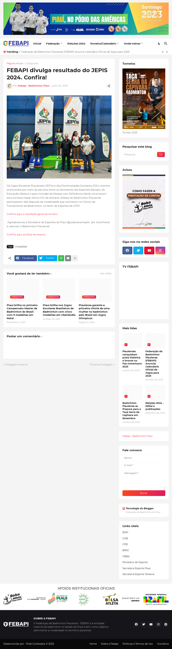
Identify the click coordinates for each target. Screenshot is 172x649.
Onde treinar (132, 43)
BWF (125, 532)
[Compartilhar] (109, 86)
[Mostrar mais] (75, 258)
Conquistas (31, 63)
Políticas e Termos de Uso (138, 643)
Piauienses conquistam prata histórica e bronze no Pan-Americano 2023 (132, 359)
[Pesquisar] (166, 43)
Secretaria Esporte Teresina (138, 574)
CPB (125, 544)
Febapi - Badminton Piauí (137, 436)
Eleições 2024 (76, 43)
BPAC (125, 550)
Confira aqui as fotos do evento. (26, 234)
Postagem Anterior (16, 364)
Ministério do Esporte (135, 562)
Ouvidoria (163, 643)
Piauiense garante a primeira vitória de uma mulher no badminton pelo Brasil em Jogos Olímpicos (94, 312)
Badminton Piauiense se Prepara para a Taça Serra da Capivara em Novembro (131, 411)
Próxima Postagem (101, 364)
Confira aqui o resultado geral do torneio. (32, 214)
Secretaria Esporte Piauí (136, 568)
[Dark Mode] (159, 43)
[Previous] (162, 52)
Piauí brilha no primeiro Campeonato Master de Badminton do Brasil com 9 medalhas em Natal (22, 312)
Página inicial (15, 63)
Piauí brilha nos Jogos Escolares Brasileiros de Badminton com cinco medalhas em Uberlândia (59, 310)
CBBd (125, 556)
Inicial (37, 43)
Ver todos (106, 273)
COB (125, 538)
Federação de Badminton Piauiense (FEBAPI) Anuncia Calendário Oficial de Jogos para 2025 (75, 51)
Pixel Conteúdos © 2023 (40, 643)
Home (93, 643)
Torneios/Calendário (103, 43)
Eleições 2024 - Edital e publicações (154, 406)
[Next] (167, 52)
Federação (53, 43)
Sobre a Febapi (109, 643)
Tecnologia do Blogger (138, 508)
